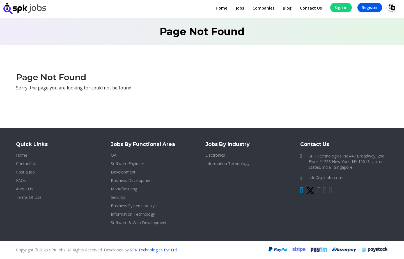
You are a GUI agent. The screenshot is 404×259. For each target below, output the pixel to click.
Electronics (215, 155)
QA (113, 155)
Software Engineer (127, 163)
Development (123, 172)
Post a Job (25, 172)
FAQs (21, 180)
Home (221, 8)
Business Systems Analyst (134, 205)
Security (118, 197)
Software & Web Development (139, 222)
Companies (263, 8)
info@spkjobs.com (325, 177)
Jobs (240, 8)
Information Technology (133, 214)
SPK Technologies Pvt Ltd (153, 250)
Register (370, 7)
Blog (287, 8)
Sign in (341, 7)
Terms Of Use (29, 197)
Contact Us (311, 8)
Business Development (132, 180)
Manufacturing (124, 189)
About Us (24, 189)
